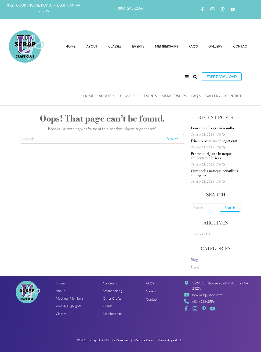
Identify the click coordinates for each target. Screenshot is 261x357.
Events (138, 46)
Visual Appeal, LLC (171, 340)
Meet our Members (69, 298)
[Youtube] (232, 9)
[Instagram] (212, 9)
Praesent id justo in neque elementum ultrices (211, 156)
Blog (194, 260)
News (195, 267)
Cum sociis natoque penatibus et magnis (214, 173)
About (93, 46)
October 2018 (202, 234)
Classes (116, 46)
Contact (241, 46)
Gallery (215, 46)
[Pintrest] (222, 9)
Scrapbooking (112, 291)
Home (70, 46)
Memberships (166, 46)
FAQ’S (193, 46)
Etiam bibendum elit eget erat (214, 141)
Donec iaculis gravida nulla (212, 128)
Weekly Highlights (68, 306)
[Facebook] (202, 9)
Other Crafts (112, 298)
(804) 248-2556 (130, 8)
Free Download (222, 76)
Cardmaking (111, 283)
